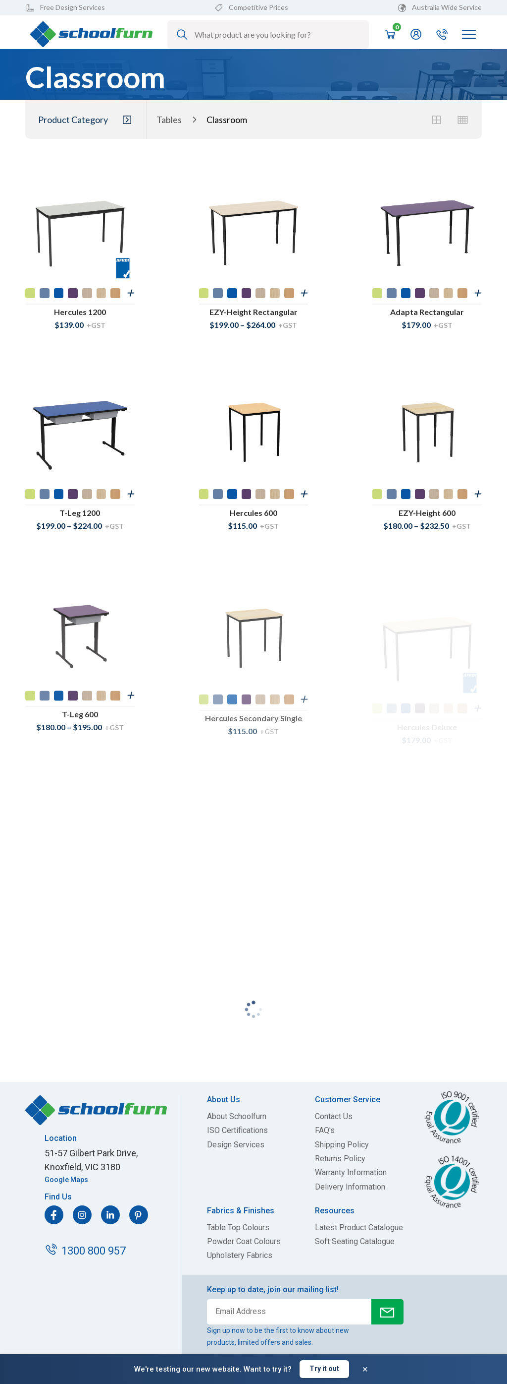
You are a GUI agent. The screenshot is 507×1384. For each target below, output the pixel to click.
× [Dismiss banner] (365, 1369)
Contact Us (334, 1116)
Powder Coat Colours (244, 1241)
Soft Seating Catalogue (355, 1241)
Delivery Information (350, 1187)
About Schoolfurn (236, 1116)
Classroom (226, 120)
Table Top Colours (238, 1227)
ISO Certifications (237, 1130)
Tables (169, 120)
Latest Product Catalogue (359, 1227)
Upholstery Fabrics (239, 1255)
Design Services (235, 1144)
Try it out (324, 1369)
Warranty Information (351, 1172)
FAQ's (325, 1130)
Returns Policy (340, 1158)
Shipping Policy (342, 1144)
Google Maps (66, 1180)
